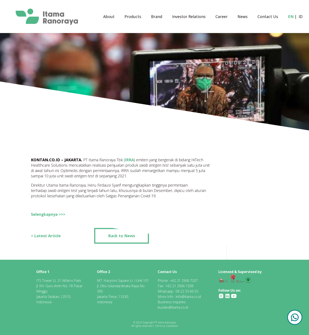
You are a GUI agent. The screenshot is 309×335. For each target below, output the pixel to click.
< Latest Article (46, 235)
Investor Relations (189, 17)
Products (132, 17)
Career (221, 17)
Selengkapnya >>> (48, 214)
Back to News (121, 235)
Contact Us (268, 17)
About (109, 17)
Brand (156, 17)
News (243, 17)
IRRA (129, 159)
